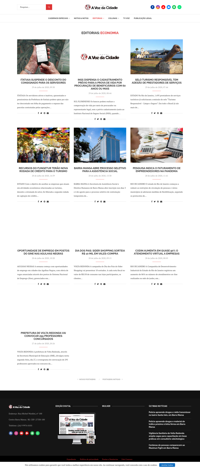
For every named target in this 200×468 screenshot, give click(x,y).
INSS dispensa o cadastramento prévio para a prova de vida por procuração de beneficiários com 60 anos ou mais (100, 84)
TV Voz (126, 18)
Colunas (112, 18)
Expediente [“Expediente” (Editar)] (71, 459)
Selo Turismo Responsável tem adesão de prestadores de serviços (156, 81)
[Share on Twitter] (41, 113)
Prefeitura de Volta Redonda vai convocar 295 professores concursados (43, 335)
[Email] (169, 7)
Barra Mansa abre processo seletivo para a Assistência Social (100, 170)
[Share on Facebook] (38, 113)
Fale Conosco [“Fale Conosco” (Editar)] (127, 459)
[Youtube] (163, 7)
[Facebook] (153, 7)
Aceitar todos (167, 465)
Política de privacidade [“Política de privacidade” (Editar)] (89, 459)
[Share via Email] (48, 113)
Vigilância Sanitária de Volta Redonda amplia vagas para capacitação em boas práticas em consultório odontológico (168, 436)
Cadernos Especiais (58, 18)
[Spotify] (174, 7)
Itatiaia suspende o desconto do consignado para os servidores (43, 81)
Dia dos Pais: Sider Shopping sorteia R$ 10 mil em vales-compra (100, 252)
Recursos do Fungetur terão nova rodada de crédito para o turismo (43, 170)
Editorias (97, 18)
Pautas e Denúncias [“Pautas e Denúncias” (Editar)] (110, 459)
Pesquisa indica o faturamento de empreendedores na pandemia (156, 170)
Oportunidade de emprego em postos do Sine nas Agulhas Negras (43, 252)
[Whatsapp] (179, 7)
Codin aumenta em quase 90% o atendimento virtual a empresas (156, 252)
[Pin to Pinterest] (44, 113)
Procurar (49, 7)
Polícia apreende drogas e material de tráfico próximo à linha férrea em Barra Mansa (167, 424)
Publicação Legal (143, 18)
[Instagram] (158, 7)
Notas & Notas (81, 18)
